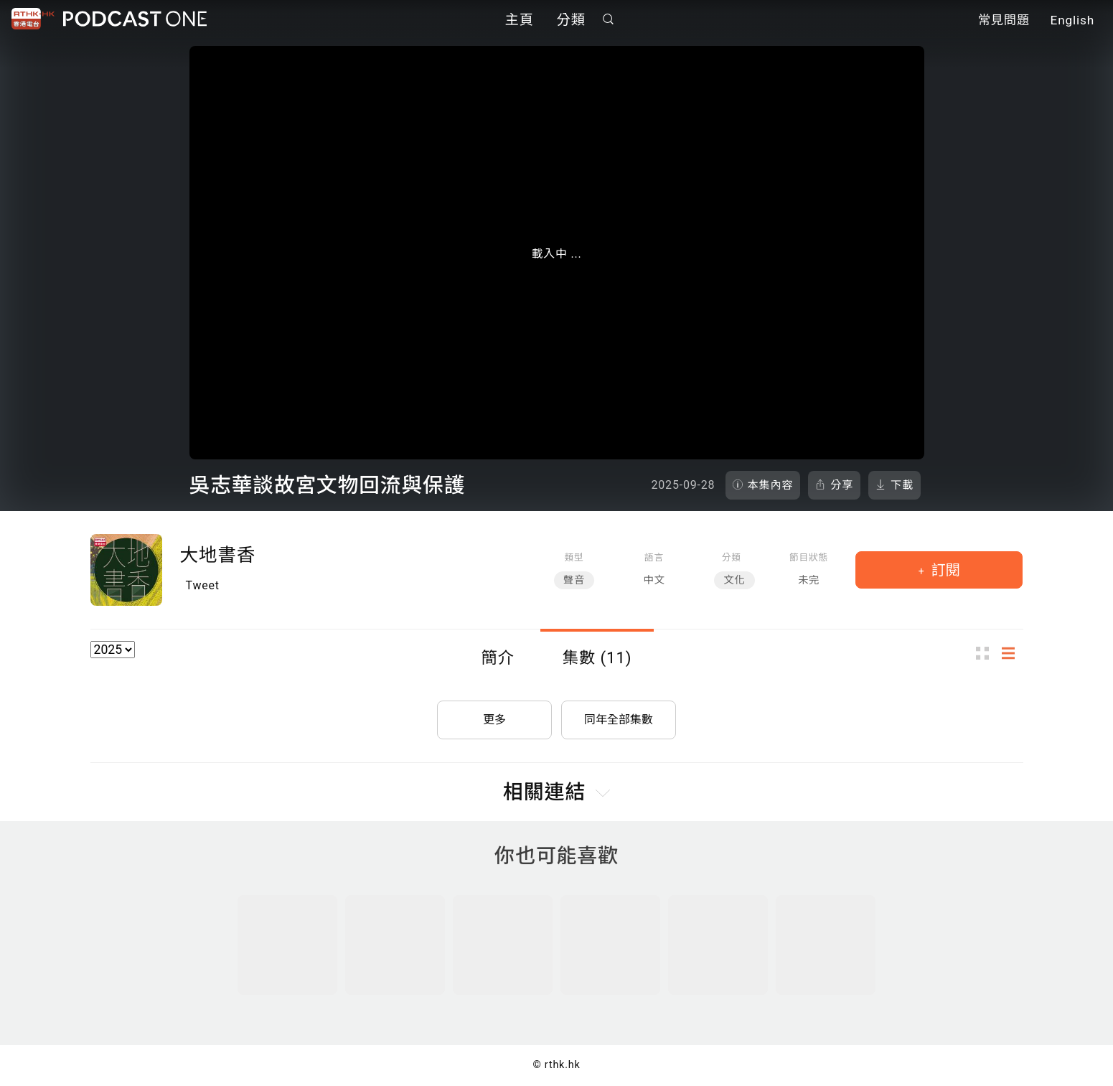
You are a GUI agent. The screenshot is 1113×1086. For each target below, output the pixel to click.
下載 (902, 485)
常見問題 (1004, 20)
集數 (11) (597, 657)
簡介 (498, 657)
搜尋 (607, 19)
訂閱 (944, 570)
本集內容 (771, 485)
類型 (573, 557)
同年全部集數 (618, 719)
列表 (1012, 653)
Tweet (203, 585)
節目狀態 (808, 557)
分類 (571, 19)
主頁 (519, 19)
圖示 (986, 653)
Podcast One (135, 19)
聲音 (574, 580)
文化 (734, 580)
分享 (841, 485)
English (1072, 20)
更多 (494, 719)
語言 (654, 557)
